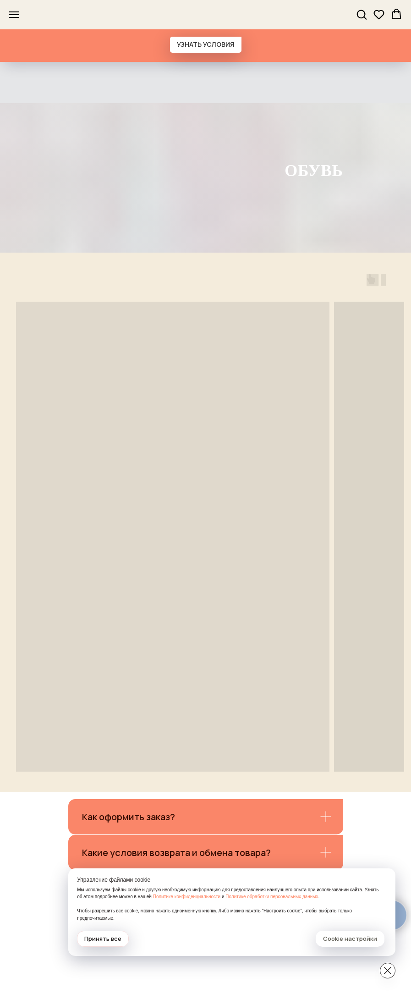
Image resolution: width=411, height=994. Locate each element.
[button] (361, 14)
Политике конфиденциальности (302, 889)
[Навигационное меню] (14, 14)
